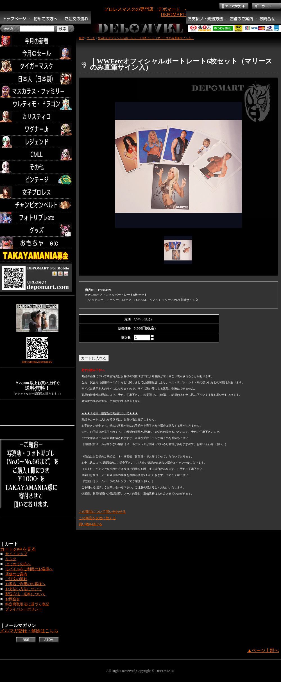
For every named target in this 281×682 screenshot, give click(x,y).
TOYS (37, 243)
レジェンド (37, 142)
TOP (81, 38)
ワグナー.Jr (37, 129)
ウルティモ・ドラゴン (37, 104)
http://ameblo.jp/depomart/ (37, 361)
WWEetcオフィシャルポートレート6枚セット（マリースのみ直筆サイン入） (146, 38)
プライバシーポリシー (23, 609)
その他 (37, 167)
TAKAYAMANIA (37, 255)
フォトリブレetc (37, 217)
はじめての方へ (18, 564)
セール (37, 53)
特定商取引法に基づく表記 (27, 604)
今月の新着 (37, 41)
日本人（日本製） (37, 78)
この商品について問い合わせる (102, 512)
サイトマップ (16, 554)
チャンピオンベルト (37, 205)
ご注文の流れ (16, 579)
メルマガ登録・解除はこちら (29, 630)
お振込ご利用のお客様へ (25, 584)
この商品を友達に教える (97, 518)
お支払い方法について (23, 589)
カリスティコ (37, 116)
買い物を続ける (90, 524)
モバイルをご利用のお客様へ (29, 569)
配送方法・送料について (25, 594)
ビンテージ (37, 179)
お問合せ (12, 599)
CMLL (37, 154)
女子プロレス (37, 192)
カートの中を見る (18, 549)
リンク (10, 559)
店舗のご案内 (16, 574)
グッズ (37, 230)
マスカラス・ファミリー (37, 91)
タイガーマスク (37, 66)
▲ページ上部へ (263, 650)
